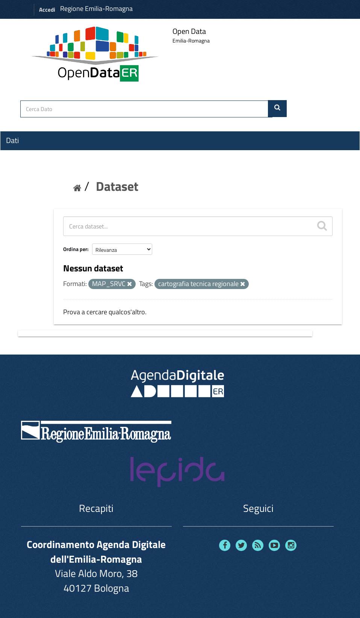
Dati (12, 140)
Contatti (19, 196)
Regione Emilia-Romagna (96, 8)
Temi (13, 167)
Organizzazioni (29, 154)
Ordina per (75, 249)
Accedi (47, 9)
